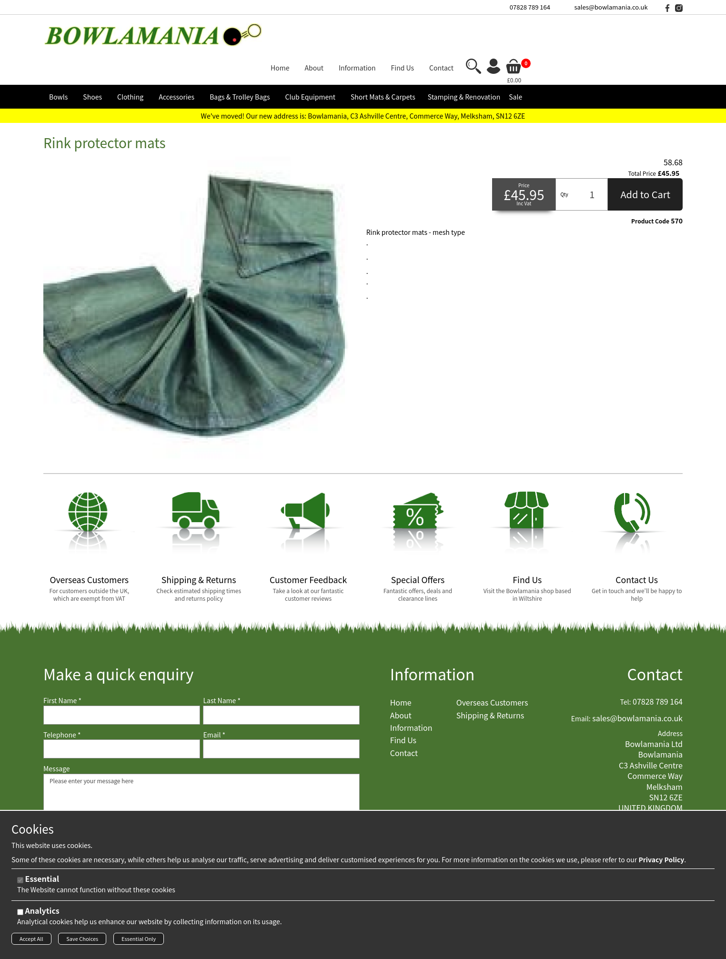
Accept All (31, 941)
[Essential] (20, 883)
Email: (581, 682)
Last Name (222, 664)
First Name (62, 664)
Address (670, 697)
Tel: (625, 666)
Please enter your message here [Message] (201, 785)
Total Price (642, 137)
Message (56, 732)
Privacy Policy (661, 862)
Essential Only (138, 941)
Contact (655, 638)
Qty (564, 158)
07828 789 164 (530, 6)
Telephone (62, 698)
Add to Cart (645, 158)
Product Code (650, 185)
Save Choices (82, 941)
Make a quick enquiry (118, 638)
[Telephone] (121, 713)
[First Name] (121, 678)
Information (432, 638)
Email (214, 698)
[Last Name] (281, 678)
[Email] (281, 713)
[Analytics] (20, 915)
